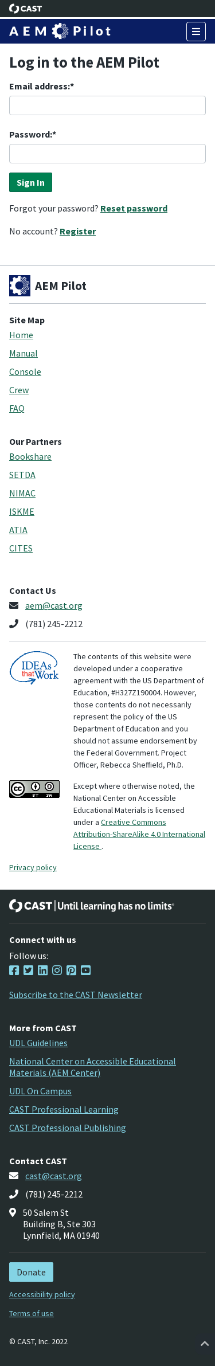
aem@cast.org (54, 605)
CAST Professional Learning (64, 1109)
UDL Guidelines (38, 1042)
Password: (30, 134)
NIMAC (22, 493)
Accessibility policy (42, 1294)
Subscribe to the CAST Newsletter (75, 994)
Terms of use (31, 1313)
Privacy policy (33, 867)
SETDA (22, 474)
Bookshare (30, 456)
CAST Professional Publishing (67, 1127)
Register (78, 231)
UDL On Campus (40, 1091)
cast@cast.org (53, 1175)
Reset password (133, 208)
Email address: (39, 86)
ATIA (18, 529)
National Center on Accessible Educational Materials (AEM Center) (92, 1066)
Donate (31, 1272)
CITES (21, 548)
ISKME (21, 511)
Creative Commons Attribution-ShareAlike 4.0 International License (139, 834)
